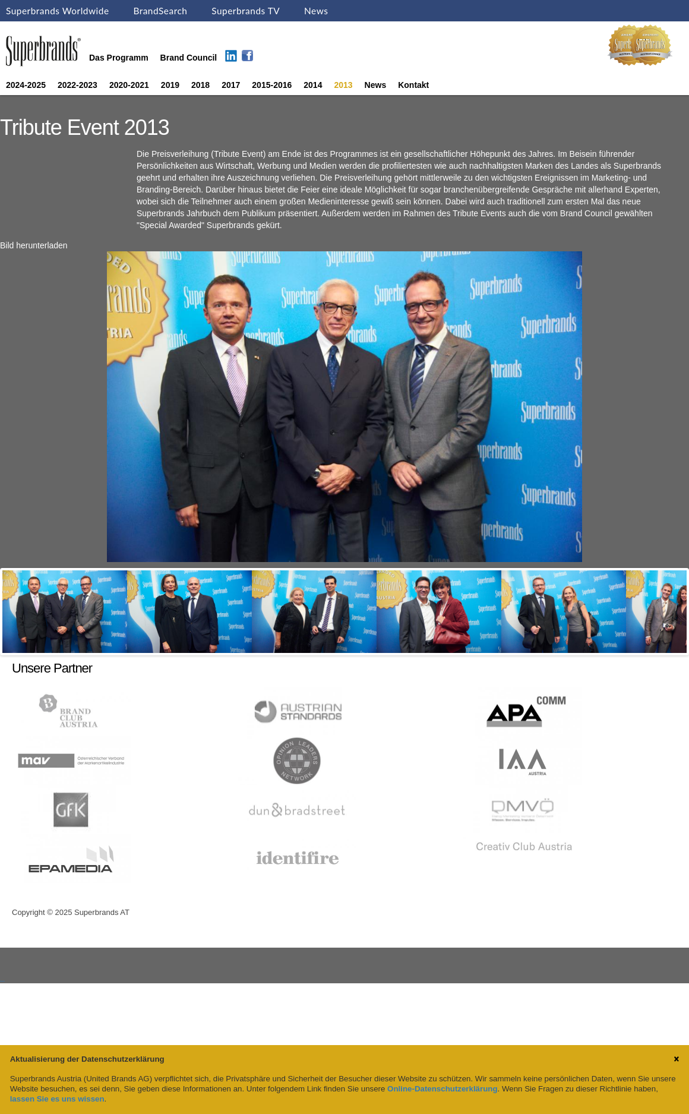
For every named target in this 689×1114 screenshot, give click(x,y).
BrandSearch (160, 10)
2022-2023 (77, 85)
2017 (231, 85)
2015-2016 (272, 85)
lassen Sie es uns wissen (57, 1098)
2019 (170, 85)
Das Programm (118, 57)
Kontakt (413, 85)
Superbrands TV (245, 10)
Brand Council (188, 57)
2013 (343, 85)
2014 (313, 85)
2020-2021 (129, 85)
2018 (200, 85)
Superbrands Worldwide (57, 10)
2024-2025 (26, 85)
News (316, 10)
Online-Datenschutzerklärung (442, 1088)
